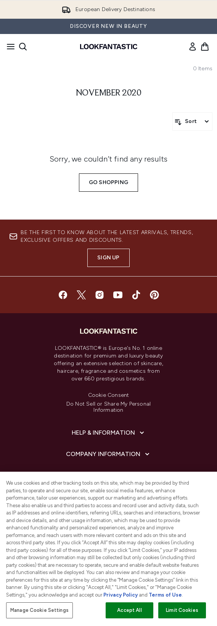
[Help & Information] (109, 432)
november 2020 (108, 93)
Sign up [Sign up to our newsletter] (108, 257)
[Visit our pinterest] (154, 295)
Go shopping (108, 182)
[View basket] (205, 46)
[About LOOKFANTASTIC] (109, 475)
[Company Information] (108, 454)
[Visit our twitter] (81, 295)
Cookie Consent (108, 395)
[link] (192, 46)
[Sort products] (192, 121)
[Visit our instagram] (99, 295)
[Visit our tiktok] (136, 295)
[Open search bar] (23, 46)
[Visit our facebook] (63, 295)
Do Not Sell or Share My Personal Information (108, 407)
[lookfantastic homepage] (108, 46)
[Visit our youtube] (118, 295)
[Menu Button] (8, 46)
